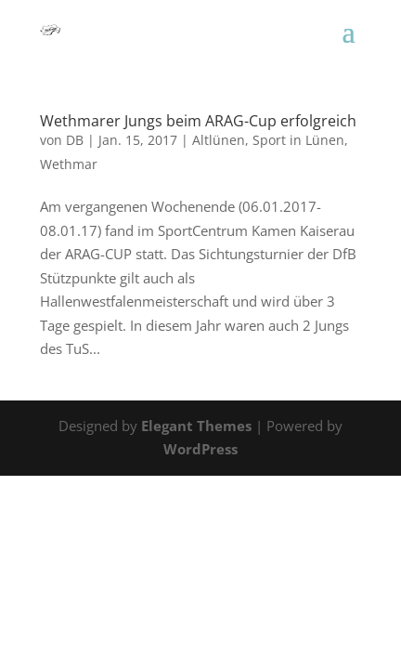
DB (75, 140)
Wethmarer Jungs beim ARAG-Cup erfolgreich (198, 121)
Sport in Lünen (298, 140)
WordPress (200, 448)
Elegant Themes (196, 425)
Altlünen (218, 140)
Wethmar (68, 164)
